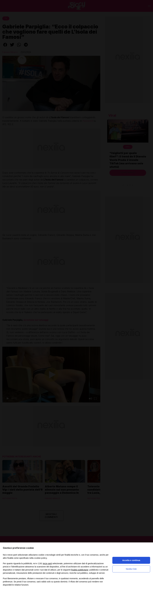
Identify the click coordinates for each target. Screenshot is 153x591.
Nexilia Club (131, 569)
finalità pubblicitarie (79, 570)
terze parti (47, 563)
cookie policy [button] (40, 558)
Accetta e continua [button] (131, 560)
